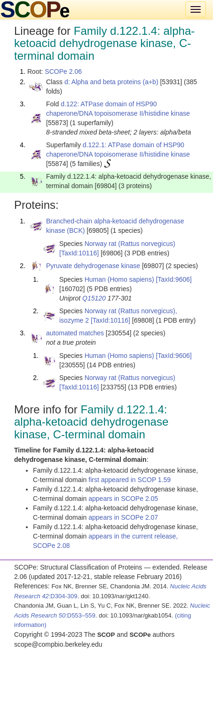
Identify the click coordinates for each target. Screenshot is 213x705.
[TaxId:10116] (79, 253)
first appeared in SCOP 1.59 (129, 479)
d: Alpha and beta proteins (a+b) (111, 82)
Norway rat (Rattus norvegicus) (130, 243)
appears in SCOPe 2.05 (123, 498)
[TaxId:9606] (173, 279)
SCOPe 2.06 (63, 71)
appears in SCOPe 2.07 (123, 517)
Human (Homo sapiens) (119, 279)
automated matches (75, 333)
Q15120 (94, 298)
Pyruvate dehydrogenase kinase (93, 265)
